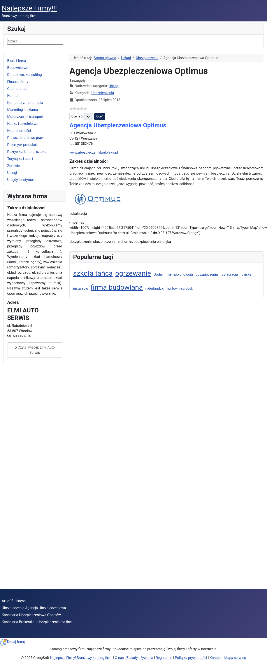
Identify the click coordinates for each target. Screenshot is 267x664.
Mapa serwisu (235, 658)
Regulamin (164, 658)
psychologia (183, 274)
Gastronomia (17, 89)
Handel (12, 96)
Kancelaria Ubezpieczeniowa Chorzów (31, 615)
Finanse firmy (17, 82)
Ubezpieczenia (102, 93)
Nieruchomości (19, 131)
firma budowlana (117, 287)
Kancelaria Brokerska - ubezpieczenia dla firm (37, 622)
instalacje (80, 288)
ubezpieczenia (207, 274)
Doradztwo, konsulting (24, 75)
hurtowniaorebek (180, 288)
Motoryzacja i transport (25, 117)
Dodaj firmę (163, 274)
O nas (119, 658)
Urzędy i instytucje (21, 180)
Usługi (12, 173)
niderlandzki (154, 288)
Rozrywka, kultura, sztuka (26, 152)
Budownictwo (17, 68)
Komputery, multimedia (25, 103)
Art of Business (14, 601)
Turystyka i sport (20, 159)
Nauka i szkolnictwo (22, 124)
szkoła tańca (93, 273)
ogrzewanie (133, 273)
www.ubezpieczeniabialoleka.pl (93, 152)
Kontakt (216, 658)
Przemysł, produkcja (23, 145)
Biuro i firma (16, 61)
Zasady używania (139, 658)
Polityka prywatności (191, 658)
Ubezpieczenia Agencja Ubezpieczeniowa (34, 608)
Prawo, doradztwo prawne (27, 138)
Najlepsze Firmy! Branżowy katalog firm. (81, 658)
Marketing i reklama (22, 110)
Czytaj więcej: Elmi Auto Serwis (35, 350)
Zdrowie (13, 166)
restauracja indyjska (235, 274)
